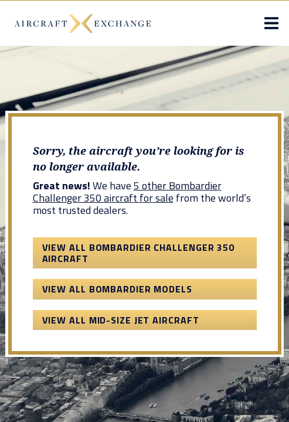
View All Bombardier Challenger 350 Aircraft (138, 252)
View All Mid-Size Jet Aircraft (120, 320)
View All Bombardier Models (117, 289)
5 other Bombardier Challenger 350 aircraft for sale (127, 192)
